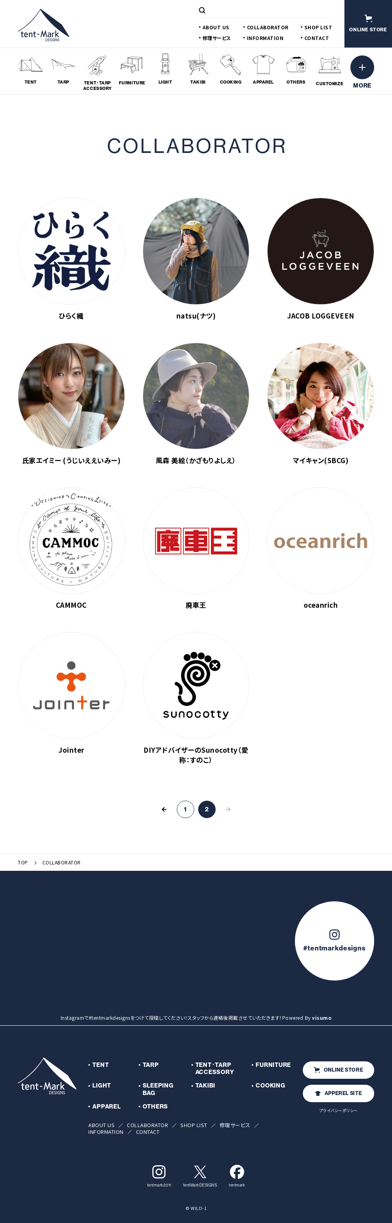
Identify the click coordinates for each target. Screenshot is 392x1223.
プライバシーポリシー (338, 1110)
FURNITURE (273, 1064)
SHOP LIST (318, 27)
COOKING (270, 1085)
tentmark (237, 1176)
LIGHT (101, 1085)
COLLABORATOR (268, 27)
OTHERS (155, 1106)
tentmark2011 (159, 1176)
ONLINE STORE (338, 1070)
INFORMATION (265, 38)
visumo (321, 1017)
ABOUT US (216, 27)
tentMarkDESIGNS (200, 1176)
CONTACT (316, 38)
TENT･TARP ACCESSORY (214, 1068)
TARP (151, 1064)
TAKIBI (205, 1085)
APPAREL (106, 1106)
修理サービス (217, 38)
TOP (23, 862)
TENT (100, 1064)
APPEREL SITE (338, 1093)
